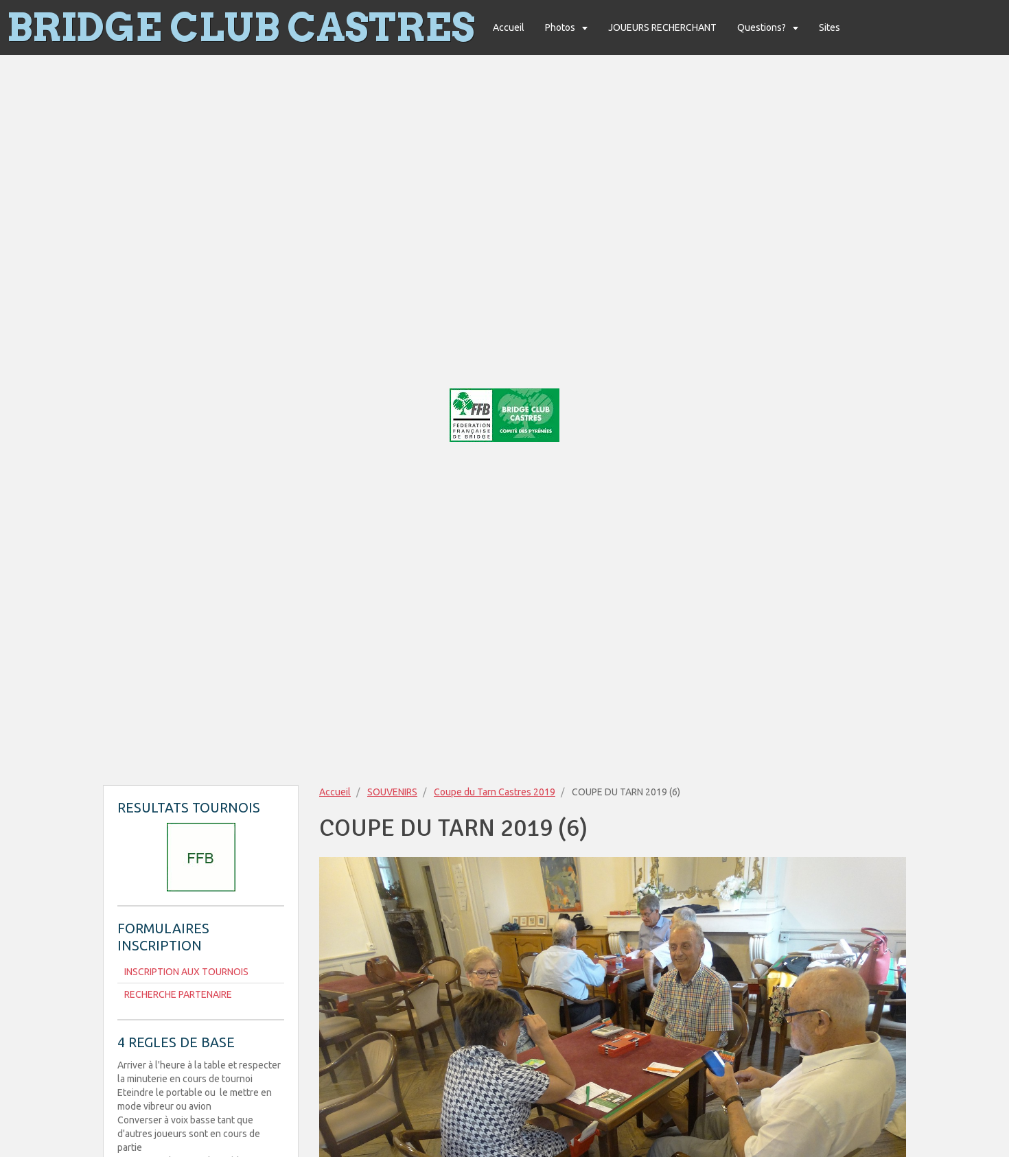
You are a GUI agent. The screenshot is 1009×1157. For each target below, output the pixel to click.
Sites (829, 27)
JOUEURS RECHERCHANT (662, 27)
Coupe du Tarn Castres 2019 (494, 791)
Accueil (508, 27)
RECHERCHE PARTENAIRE (178, 994)
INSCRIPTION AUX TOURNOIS (186, 971)
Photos (561, 27)
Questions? (762, 27)
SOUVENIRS (392, 791)
